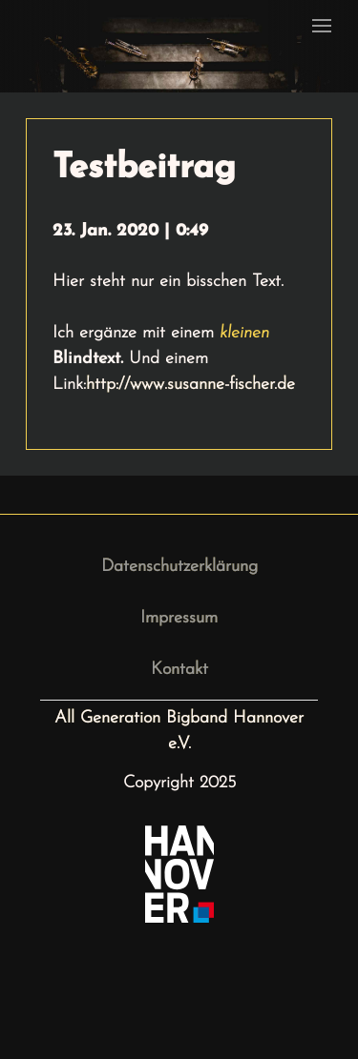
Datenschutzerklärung (179, 567)
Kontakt (179, 670)
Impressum (179, 618)
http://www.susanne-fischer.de (190, 385)
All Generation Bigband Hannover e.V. (179, 731)
